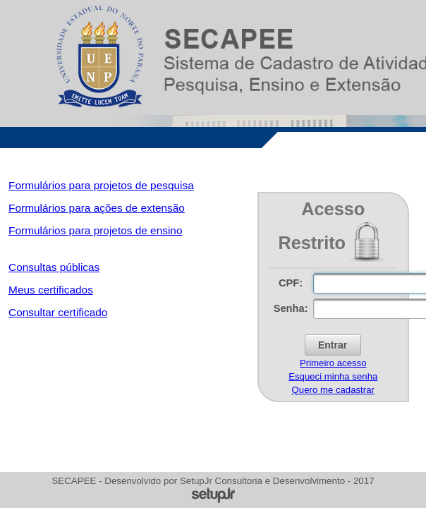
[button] (333, 345)
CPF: (291, 283)
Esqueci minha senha (332, 376)
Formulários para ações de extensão (96, 208)
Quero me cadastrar (333, 390)
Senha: (291, 308)
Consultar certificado (57, 312)
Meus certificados (50, 290)
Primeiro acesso (333, 363)
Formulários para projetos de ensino (95, 230)
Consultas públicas (53, 267)
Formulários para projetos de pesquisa (101, 185)
